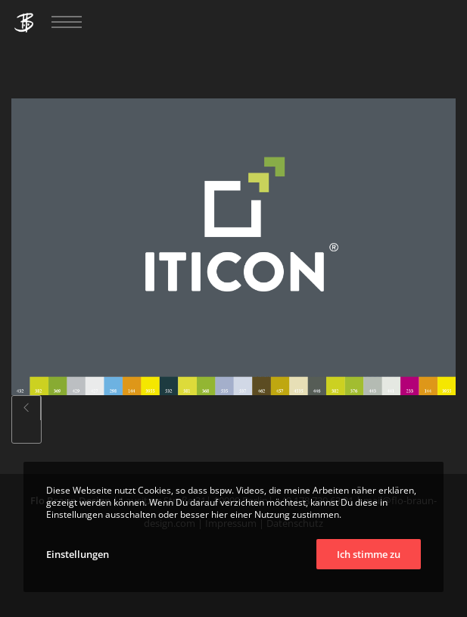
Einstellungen (77, 554)
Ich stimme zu (368, 554)
